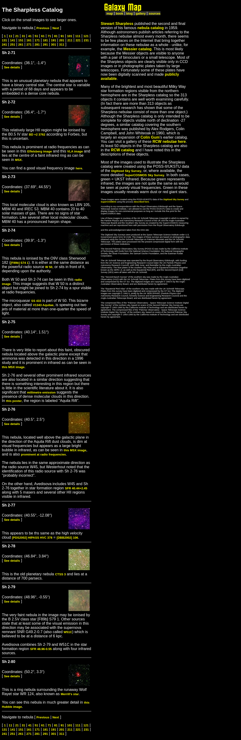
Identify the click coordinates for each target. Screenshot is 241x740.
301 (53, 44)
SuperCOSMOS (108, 202)
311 (61, 44)
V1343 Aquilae (43, 305)
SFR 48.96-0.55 (41, 649)
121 (86, 36)
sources (155, 13)
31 (23, 36)
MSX (18, 160)
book (119, 13)
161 (29, 40)
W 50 (48, 267)
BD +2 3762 (37, 134)
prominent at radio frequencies (43, 454)
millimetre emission (41, 392)
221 (78, 40)
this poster (14, 401)
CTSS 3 (60, 574)
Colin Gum (150, 137)
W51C (68, 632)
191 (53, 40)
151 (21, 40)
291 (45, 44)
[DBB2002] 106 (67, 537)
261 (21, 44)
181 (45, 40)
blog (129, 13)
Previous (42, 28)
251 (12, 44)
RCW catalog (122, 150)
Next (55, 28)
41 (30, 36)
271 (29, 44)
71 (49, 36)
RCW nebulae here (169, 142)
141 (12, 40)
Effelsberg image (39, 151)
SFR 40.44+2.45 (76, 488)
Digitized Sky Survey (126, 171)
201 (61, 40)
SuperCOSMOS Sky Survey (144, 175)
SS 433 (36, 301)
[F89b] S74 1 (19, 263)
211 (69, 40)
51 (36, 36)
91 (62, 36)
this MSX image (13, 367)
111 (77, 36)
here (79, 168)
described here (141, 202)
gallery (141, 13)
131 (4, 40)
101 (69, 36)
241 (4, 44)
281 (37, 44)
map (109, 13)
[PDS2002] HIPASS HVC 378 (32, 537)
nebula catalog (150, 28)
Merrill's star (70, 694)
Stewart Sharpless (117, 24)
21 (17, 36)
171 (37, 40)
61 (42, 36)
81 (55, 36)
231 (86, 40)
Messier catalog (137, 49)
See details (12, 67)
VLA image (75, 151)
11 (10, 36)
